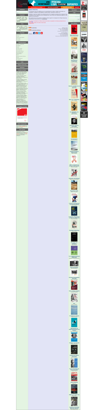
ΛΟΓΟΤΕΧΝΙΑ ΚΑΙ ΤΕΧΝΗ (36, 7)
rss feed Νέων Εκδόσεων (36, 30)
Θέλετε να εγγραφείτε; (76, 21)
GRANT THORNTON (20, 44)
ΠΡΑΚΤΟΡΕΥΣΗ (19, 58)
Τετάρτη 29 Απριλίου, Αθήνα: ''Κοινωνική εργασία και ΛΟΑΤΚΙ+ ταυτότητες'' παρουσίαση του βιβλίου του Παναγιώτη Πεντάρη (21, 96)
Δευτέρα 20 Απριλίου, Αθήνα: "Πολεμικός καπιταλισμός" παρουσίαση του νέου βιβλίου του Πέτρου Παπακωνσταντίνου (21, 92)
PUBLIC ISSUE (19, 48)
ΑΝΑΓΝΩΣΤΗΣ (19, 49)
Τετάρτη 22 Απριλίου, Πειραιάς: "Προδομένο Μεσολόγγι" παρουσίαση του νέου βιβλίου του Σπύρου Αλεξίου (21, 80)
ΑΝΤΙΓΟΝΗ (19, 34)
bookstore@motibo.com (64, 36)
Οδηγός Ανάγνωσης (22, 64)
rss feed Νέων (34, 27)
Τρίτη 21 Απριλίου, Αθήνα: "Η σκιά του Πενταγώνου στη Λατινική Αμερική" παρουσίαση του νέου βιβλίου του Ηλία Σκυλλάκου (22, 89)
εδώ (32, 21)
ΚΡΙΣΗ (18, 36)
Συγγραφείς (22, 14)
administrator (44, 18)
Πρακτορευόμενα (22, 42)
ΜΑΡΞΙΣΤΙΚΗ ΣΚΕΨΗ (20, 37)
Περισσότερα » (25, 104)
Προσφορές (74, 9)
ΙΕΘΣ (18, 54)
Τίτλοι (22, 23)
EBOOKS (77, 7)
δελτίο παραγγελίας (22, 126)
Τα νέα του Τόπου (22, 70)
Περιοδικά (22, 32)
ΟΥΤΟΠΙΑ (18, 38)
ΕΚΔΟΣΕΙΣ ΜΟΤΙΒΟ (67, 7)
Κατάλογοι (22, 67)
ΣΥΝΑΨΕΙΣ (19, 59)
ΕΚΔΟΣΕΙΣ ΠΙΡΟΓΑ (20, 51)
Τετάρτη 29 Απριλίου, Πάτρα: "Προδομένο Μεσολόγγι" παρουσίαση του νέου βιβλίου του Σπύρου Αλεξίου (21, 77)
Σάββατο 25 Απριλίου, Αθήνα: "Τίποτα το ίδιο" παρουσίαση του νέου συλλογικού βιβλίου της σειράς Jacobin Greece (21, 73)
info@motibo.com (65, 31)
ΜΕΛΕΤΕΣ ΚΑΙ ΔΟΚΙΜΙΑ (53, 7)
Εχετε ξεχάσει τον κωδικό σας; (75, 20)
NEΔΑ (18, 47)
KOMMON (18, 45)
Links (22, 62)
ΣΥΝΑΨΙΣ (18, 40)
